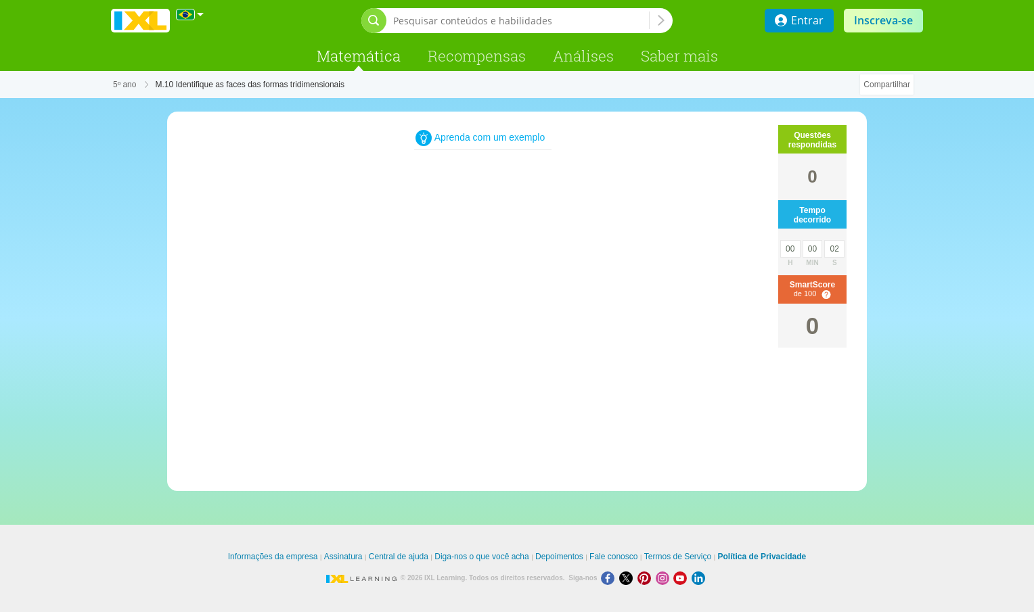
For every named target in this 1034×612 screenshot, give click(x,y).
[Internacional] (190, 14)
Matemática (359, 56)
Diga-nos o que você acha (481, 556)
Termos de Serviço (677, 556)
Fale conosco (613, 556)
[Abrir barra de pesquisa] (373, 20)
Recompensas (477, 56)
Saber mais (679, 56)
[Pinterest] (646, 578)
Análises (583, 56)
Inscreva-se (883, 20)
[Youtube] (682, 578)
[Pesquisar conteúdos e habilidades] (521, 20)
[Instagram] (665, 578)
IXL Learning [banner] (140, 20)
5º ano (124, 84)
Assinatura (343, 556)
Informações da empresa (273, 556)
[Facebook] (610, 578)
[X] (628, 578)
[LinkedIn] (700, 578)
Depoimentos (559, 556)
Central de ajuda (398, 556)
